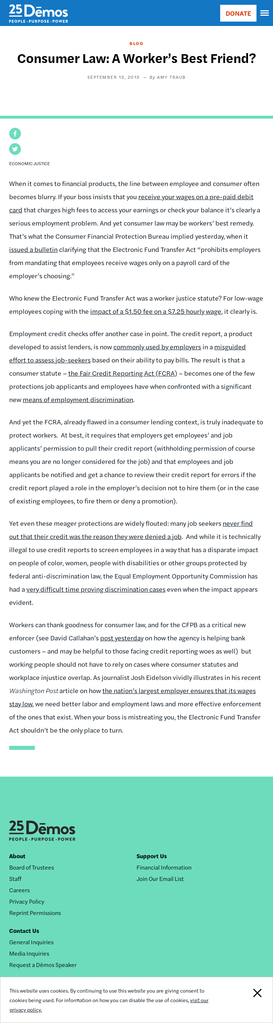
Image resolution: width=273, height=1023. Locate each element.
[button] (15, 134)
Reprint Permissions (35, 912)
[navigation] (265, 13)
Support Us (151, 856)
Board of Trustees (31, 867)
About (17, 856)
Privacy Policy (26, 901)
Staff (15, 878)
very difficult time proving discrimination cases (95, 589)
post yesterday (121, 637)
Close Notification (246, 1000)
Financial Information (164, 867)
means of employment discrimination (78, 399)
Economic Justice (29, 163)
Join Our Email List (160, 878)
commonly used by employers (157, 346)
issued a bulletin (33, 249)
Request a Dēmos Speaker (43, 964)
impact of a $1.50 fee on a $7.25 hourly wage (155, 311)
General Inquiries (31, 942)
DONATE (238, 13)
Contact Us (24, 930)
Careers (19, 890)
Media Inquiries (29, 953)
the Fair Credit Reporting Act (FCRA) (122, 372)
